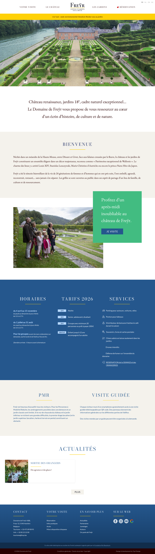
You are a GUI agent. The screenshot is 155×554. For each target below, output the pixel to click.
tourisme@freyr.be (20, 535)
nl (146, 2)
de (152, 2)
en (149, 2)
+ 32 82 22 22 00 (23, 532)
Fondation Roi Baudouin (102, 545)
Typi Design (136, 551)
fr (142, 2)
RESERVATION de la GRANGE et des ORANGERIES (121, 363)
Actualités (77, 449)
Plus (77, 492)
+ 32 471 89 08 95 (27, 529)
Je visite (112, 231)
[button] (27, 7)
